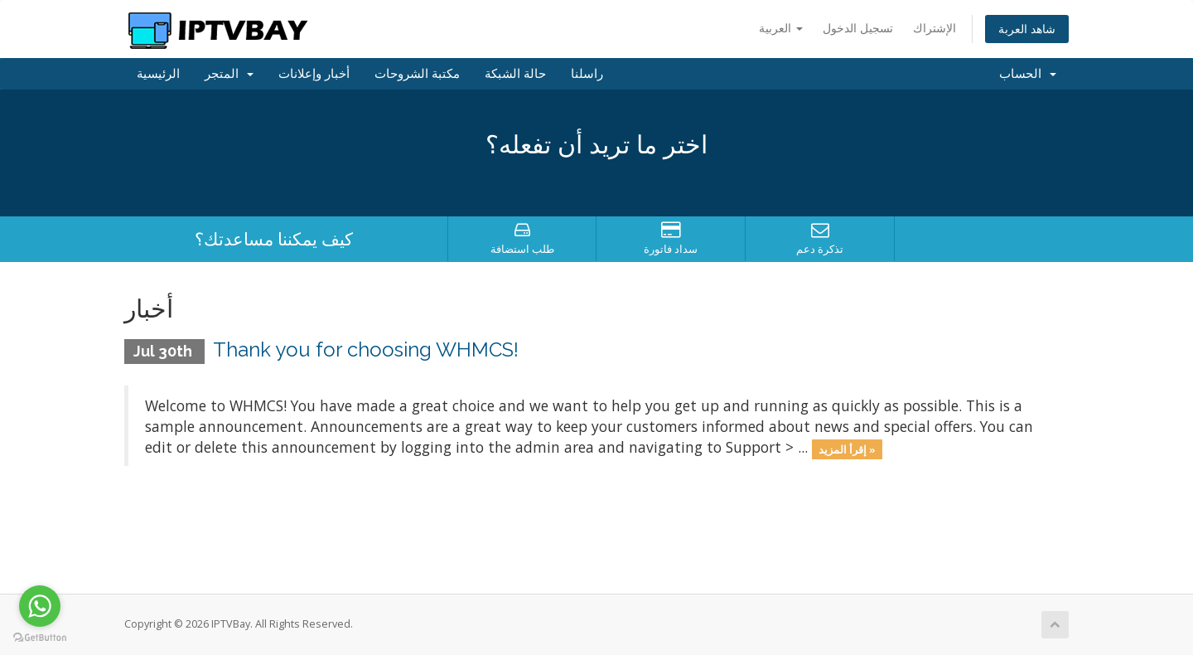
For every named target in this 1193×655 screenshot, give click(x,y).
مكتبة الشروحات (417, 73)
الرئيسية (158, 73)
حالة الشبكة (515, 73)
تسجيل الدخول (858, 28)
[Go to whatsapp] (39, 606)
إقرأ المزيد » (847, 448)
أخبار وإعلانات (314, 73)
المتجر (229, 73)
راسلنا (587, 73)
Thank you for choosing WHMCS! (366, 349)
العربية (781, 28)
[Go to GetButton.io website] (39, 638)
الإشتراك (934, 28)
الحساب (1027, 73)
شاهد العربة (1026, 28)
